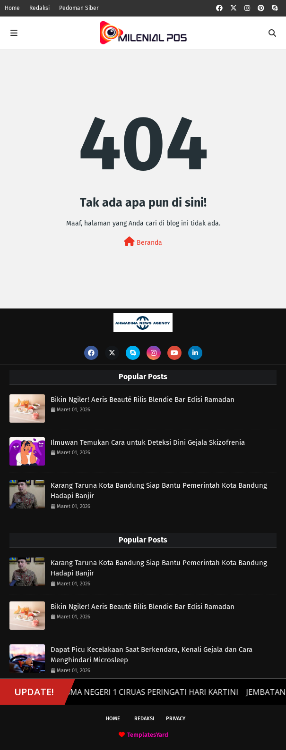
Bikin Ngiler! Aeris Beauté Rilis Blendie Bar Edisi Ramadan (142, 399)
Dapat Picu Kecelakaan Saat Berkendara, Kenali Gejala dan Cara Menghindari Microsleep (151, 655)
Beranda (143, 242)
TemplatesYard (147, 734)
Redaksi (39, 8)
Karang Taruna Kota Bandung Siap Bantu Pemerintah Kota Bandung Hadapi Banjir (159, 490)
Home (12, 8)
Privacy (175, 719)
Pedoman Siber (79, 8)
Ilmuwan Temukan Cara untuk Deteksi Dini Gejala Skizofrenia (148, 442)
